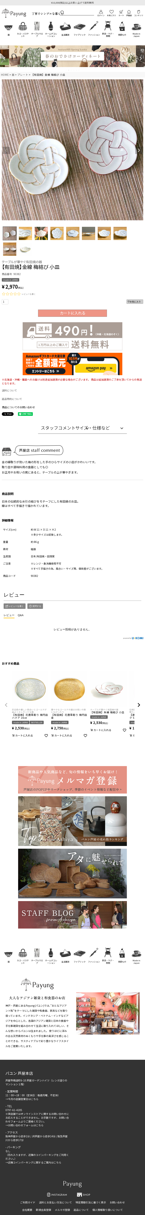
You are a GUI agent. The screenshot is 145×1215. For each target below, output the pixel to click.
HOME (5, 74)
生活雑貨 (65, 34)
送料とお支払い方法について (55, 1202)
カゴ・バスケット (23, 34)
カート (121, 13)
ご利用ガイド (27, 1202)
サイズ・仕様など (92, 428)
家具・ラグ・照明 (108, 34)
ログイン (101, 13)
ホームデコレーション (51, 34)
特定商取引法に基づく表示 (91, 1202)
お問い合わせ (117, 1202)
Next (140, 58)
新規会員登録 (43, 1210)
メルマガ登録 (62, 1210)
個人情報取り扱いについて (107, 1210)
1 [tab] (66, 70)
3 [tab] (71, 70)
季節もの (122, 34)
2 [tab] (69, 70)
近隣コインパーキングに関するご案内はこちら (34, 1162)
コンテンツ (138, 13)
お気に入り (111, 13)
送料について (9, 390)
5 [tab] (76, 70)
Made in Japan (136, 34)
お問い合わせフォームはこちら (26, 1125)
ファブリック (80, 34)
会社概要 (27, 1210)
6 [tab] (79, 70)
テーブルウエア (37, 34)
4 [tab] (74, 70)
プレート (22, 74)
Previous (4, 58)
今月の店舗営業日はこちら (23, 1099)
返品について (81, 1210)
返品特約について (12, 399)
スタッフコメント (58, 428)
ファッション (94, 34)
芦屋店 (129, 13)
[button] (6, 705)
